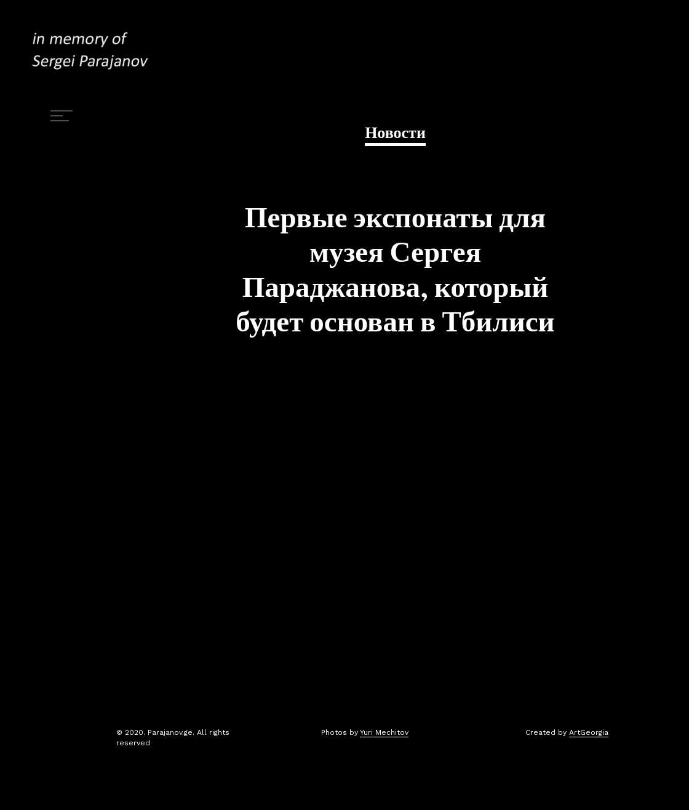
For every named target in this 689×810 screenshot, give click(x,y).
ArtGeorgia (588, 732)
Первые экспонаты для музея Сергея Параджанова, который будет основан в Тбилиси (395, 270)
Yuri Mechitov (384, 732)
